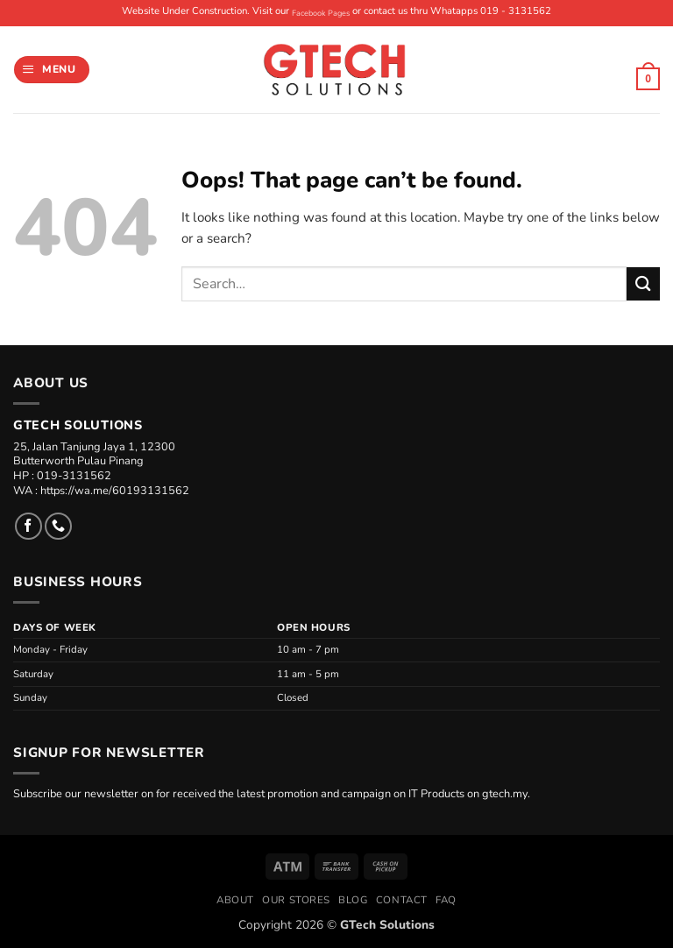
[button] (51, 69)
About (235, 900)
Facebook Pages (321, 13)
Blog (352, 900)
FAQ (446, 900)
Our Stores (296, 900)
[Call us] (58, 526)
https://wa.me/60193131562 (114, 491)
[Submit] (643, 283)
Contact (402, 900)
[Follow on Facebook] (28, 526)
